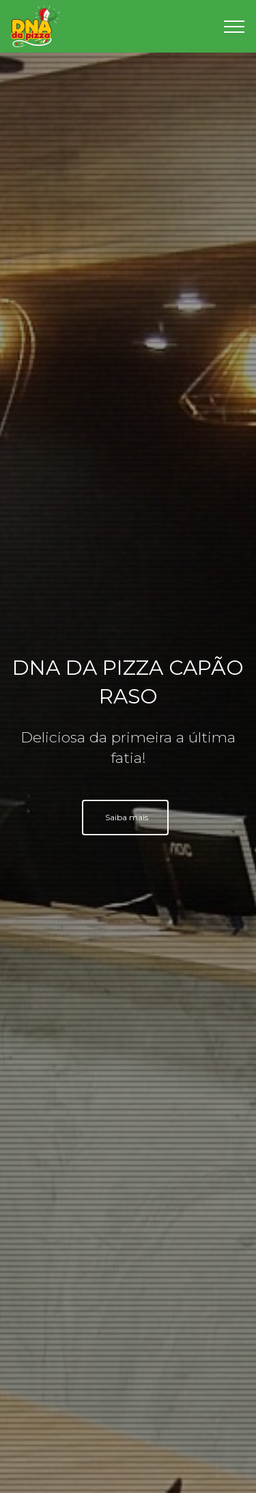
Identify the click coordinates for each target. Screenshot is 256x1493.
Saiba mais (126, 817)
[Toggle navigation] (234, 26)
